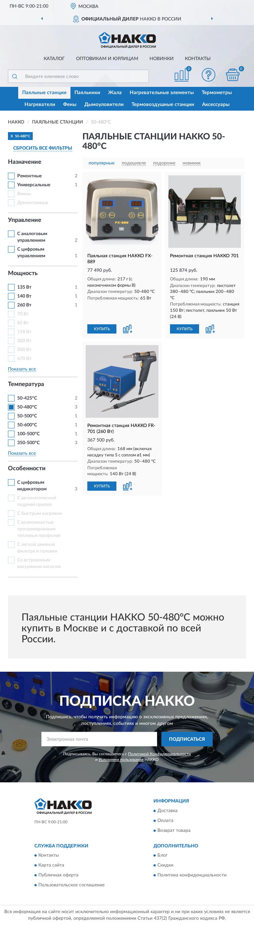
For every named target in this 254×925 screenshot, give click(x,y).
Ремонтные (29, 176)
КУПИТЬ (102, 329)
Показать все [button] (22, 369)
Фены (69, 104)
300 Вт (24, 340)
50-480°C (27, 407)
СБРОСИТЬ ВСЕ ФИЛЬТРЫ (42, 148)
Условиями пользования (121, 760)
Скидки (165, 865)
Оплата (165, 820)
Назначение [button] (24, 162)
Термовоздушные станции (163, 104)
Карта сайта (51, 865)
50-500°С (27, 416)
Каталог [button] (54, 58)
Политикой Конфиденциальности (159, 754)
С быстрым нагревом (39, 513)
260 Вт (24, 305)
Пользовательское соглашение (71, 885)
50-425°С (27, 398)
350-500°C (28, 443)
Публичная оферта (58, 875)
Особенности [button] (27, 469)
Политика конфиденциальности (192, 875)
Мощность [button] (23, 273)
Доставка (167, 810)
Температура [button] (26, 384)
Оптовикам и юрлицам (107, 58)
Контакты (198, 58)
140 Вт (24, 296)
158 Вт (24, 332)
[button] (208, 75)
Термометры (217, 92)
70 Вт (23, 314)
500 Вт (24, 349)
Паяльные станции (44, 92)
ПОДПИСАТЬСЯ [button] (187, 739)
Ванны (24, 194)
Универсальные (33, 185)
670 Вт (24, 358)
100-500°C (28, 434)
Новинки (161, 58)
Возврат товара (173, 830)
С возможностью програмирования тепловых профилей (38, 529)
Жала (115, 92)
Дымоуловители (104, 104)
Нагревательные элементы (162, 92)
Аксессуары (216, 104)
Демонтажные (32, 202)
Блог (162, 855)
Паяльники (87, 92)
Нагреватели (39, 104)
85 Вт (23, 323)
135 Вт (24, 287)
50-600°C (27, 425)
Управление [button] (24, 220)
